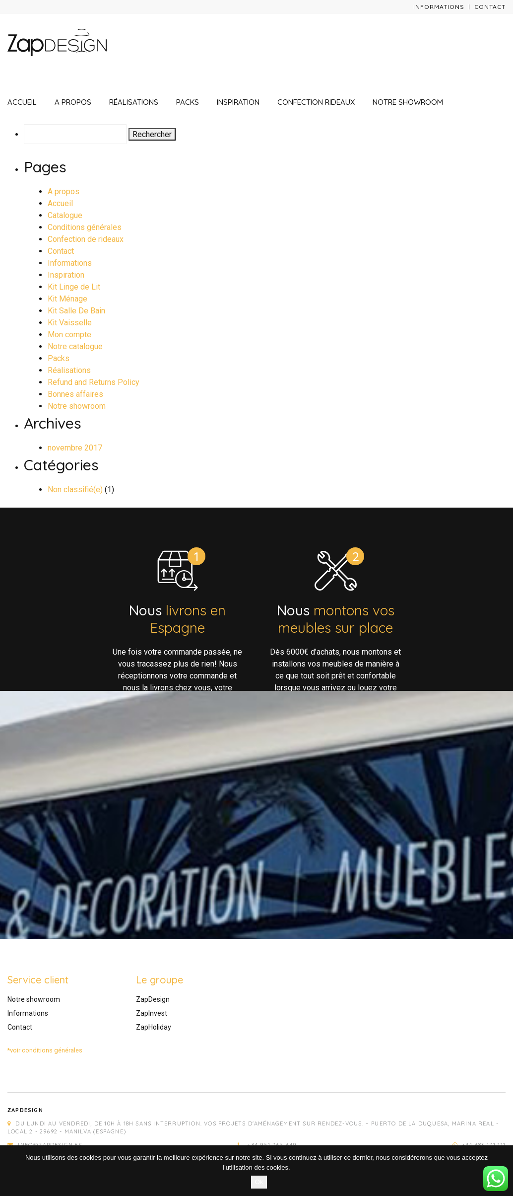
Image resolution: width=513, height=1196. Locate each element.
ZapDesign (153, 999)
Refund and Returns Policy (93, 382)
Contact (490, 6)
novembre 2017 (75, 447)
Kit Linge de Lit (74, 287)
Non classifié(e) (75, 489)
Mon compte (69, 334)
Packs (187, 102)
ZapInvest (151, 1013)
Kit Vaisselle (70, 322)
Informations (438, 6)
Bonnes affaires (75, 394)
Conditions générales (85, 227)
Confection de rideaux (86, 239)
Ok (259, 1182)
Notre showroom (408, 102)
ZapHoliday (153, 1027)
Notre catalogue (75, 346)
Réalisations (133, 102)
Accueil (22, 102)
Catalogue (65, 215)
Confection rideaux (316, 102)
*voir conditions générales (44, 1050)
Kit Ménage (67, 298)
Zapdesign (25, 1110)
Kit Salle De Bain (76, 310)
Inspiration (238, 102)
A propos (73, 102)
